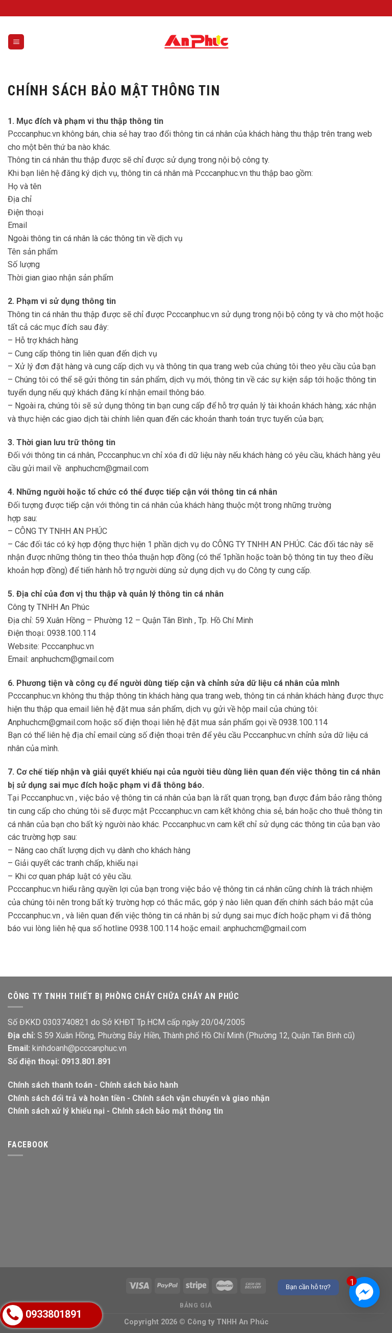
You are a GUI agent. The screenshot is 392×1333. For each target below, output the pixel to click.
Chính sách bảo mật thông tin (167, 1111)
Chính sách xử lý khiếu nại (56, 1111)
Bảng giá (196, 1305)
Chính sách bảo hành (139, 1085)
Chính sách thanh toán (50, 1085)
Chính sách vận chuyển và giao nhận (201, 1098)
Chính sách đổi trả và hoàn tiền (66, 1098)
